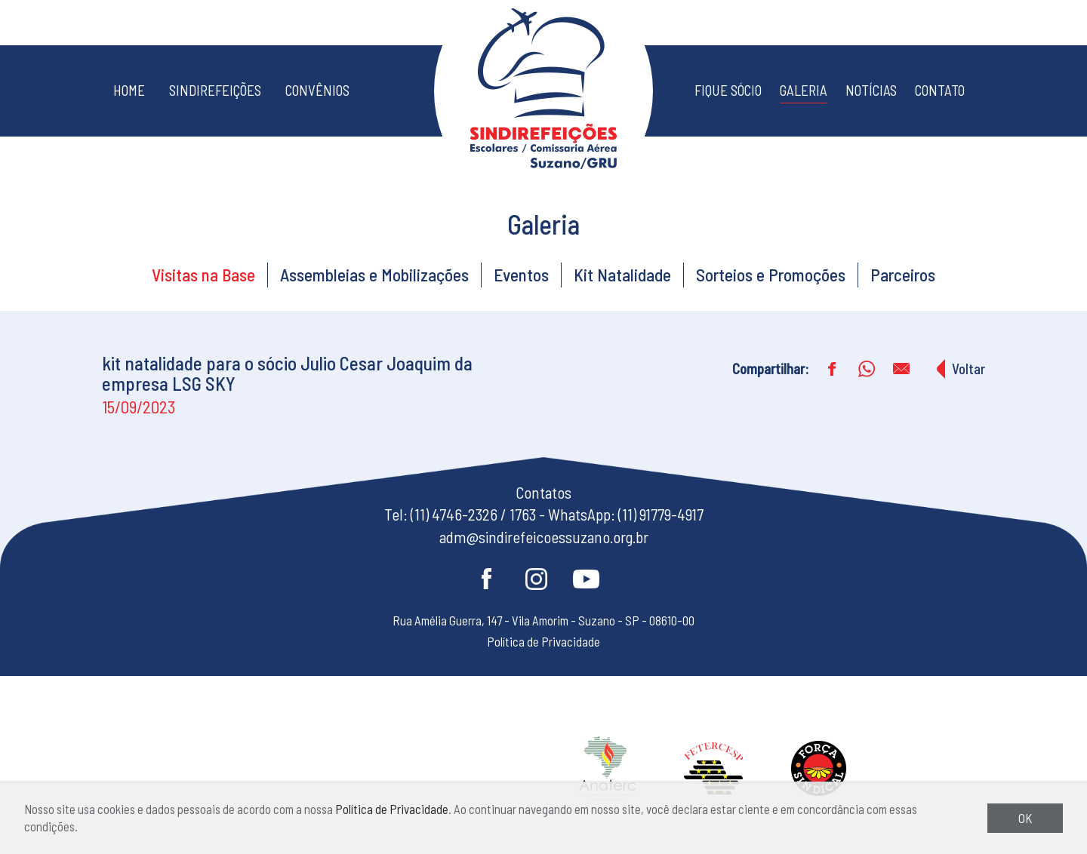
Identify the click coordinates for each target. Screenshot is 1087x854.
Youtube (586, 578)
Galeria (803, 90)
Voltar (968, 368)
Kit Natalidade (622, 274)
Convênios (317, 90)
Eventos (521, 274)
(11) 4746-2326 (454, 514)
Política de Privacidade (391, 808)
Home (129, 90)
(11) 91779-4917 (661, 514)
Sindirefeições (215, 90)
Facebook (486, 578)
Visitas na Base (203, 274)
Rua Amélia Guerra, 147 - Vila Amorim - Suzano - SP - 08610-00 (543, 620)
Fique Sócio (728, 90)
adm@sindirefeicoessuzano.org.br (543, 536)
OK (1025, 817)
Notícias (871, 90)
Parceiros (902, 274)
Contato (940, 90)
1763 (523, 514)
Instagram (536, 578)
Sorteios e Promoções (770, 274)
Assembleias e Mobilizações (374, 274)
